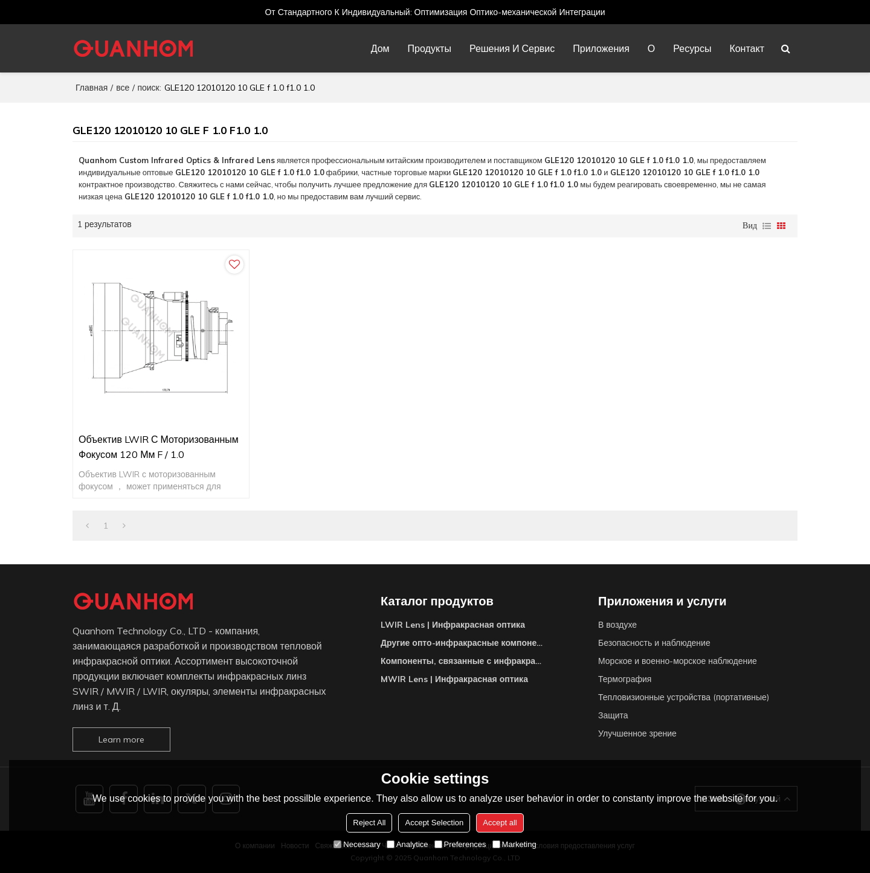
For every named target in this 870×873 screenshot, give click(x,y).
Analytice (407, 844)
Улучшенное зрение (637, 733)
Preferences (460, 844)
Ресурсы (692, 48)
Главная (92, 87)
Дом (380, 48)
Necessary (357, 844)
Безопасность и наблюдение (654, 642)
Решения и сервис (512, 48)
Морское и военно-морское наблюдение (677, 661)
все (122, 87)
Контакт (746, 48)
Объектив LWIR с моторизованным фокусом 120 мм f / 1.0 (159, 446)
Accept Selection (434, 822)
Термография (624, 679)
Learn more (121, 739)
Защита (613, 715)
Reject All (369, 822)
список (766, 226)
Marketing (514, 844)
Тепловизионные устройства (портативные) (683, 697)
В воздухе (617, 624)
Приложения (601, 48)
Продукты (429, 48)
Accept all (500, 822)
